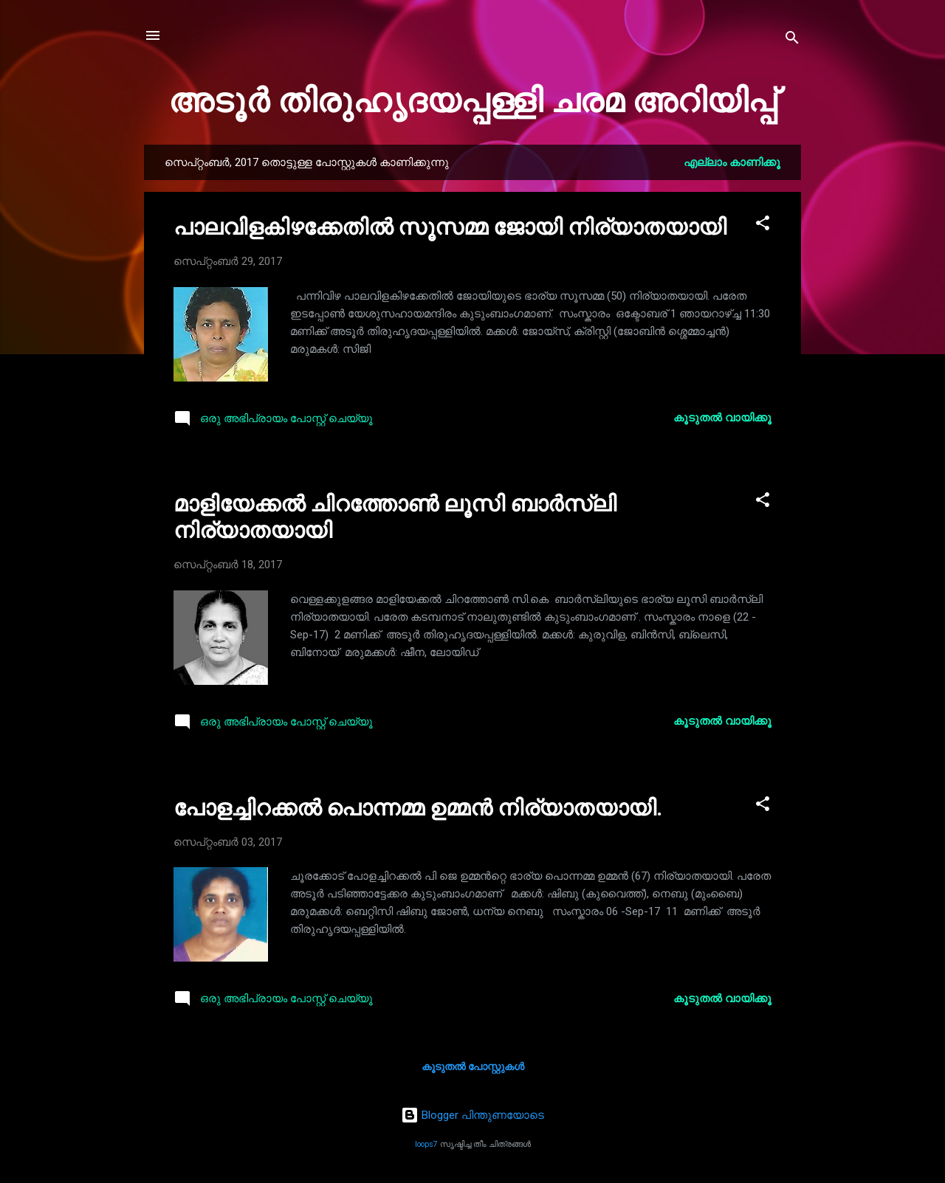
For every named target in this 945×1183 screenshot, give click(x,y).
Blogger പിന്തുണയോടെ (472, 1115)
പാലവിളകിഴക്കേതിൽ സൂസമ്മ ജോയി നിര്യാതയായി (449, 227)
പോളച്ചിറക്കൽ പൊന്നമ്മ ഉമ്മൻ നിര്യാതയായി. (417, 808)
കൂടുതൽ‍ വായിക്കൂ (722, 417)
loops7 (426, 1144)
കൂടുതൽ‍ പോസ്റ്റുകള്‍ (473, 1066)
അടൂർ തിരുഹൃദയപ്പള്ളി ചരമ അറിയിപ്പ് (472, 100)
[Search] (792, 40)
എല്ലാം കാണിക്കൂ (732, 162)
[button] (763, 225)
